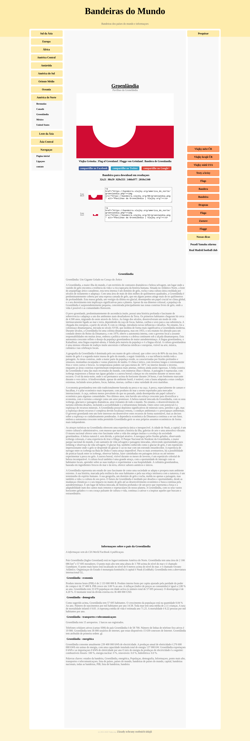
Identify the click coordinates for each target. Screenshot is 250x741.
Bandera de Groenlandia (157, 161)
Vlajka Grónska (87, 161)
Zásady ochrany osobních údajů (134, 737)
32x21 (103, 179)
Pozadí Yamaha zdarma (203, 244)
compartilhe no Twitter (125, 168)
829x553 (120, 179)
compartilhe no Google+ (156, 168)
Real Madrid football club (203, 250)
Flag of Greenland (108, 161)
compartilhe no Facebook (93, 168)
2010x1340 (144, 179)
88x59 (111, 179)
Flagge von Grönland (131, 161)
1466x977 (132, 179)
